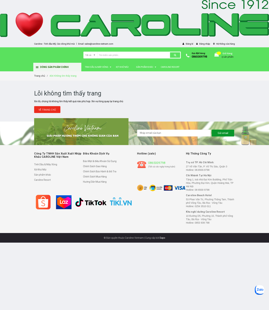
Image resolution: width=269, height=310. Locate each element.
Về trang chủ (47, 109)
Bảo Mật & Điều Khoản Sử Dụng (99, 161)
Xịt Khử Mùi (40, 169)
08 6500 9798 (202, 189)
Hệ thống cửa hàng (225, 44)
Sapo (162, 237)
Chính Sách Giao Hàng (95, 166)
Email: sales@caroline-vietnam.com (95, 44)
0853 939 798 (202, 222)
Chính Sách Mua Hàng (95, 176)
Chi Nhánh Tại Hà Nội (198, 175)
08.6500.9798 (202, 170)
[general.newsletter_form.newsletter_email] (174, 133)
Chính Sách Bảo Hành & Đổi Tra (99, 171)
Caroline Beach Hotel (199, 195)
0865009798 (199, 56)
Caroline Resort (42, 179)
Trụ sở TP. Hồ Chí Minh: (200, 162)
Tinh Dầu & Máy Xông (45, 164)
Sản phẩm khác (42, 174)
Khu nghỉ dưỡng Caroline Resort (205, 211)
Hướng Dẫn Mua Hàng (95, 181)
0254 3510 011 (203, 206)
